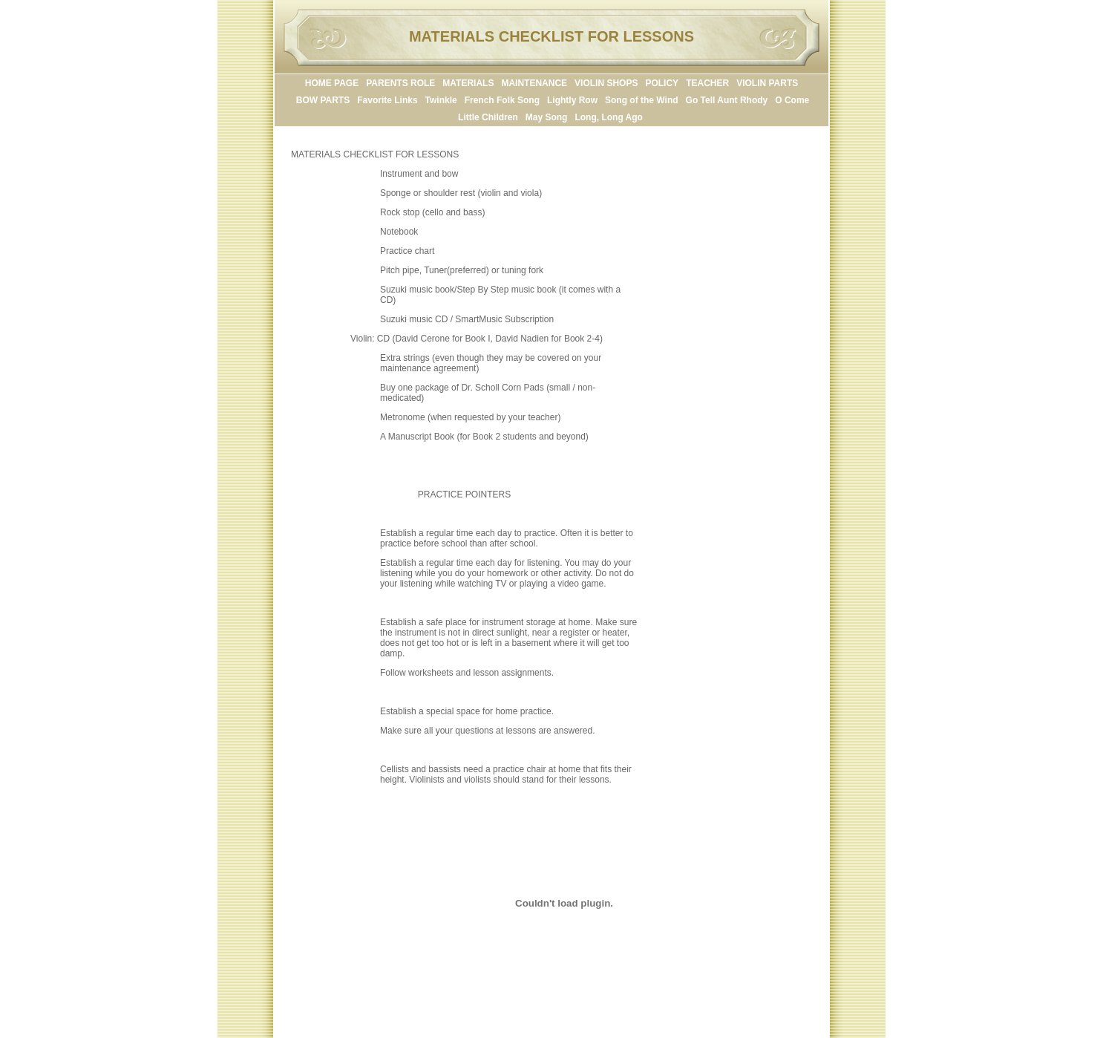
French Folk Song (502, 100)
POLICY (661, 83)
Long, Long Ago (609, 117)
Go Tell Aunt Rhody (727, 100)
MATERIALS (468, 83)
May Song (547, 117)
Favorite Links (387, 100)
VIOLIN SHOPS (606, 83)
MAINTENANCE (534, 83)
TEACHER (707, 83)
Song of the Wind (641, 100)
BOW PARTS (323, 100)
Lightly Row (572, 100)
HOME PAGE (332, 83)
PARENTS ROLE (400, 83)
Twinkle (441, 100)
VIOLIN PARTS (767, 83)
